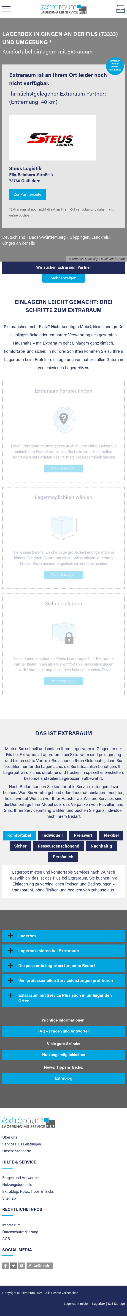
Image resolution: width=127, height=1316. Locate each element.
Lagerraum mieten (76, 1304)
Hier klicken (115, 70)
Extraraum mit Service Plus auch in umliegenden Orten (65, 998)
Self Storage (116, 1304)
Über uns (9, 1137)
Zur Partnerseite (27, 195)
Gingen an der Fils (18, 244)
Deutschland (13, 238)
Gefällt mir (41, 1266)
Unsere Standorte (16, 1151)
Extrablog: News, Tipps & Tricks (28, 1192)
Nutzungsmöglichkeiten (63, 1055)
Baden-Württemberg (47, 238)
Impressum (11, 1225)
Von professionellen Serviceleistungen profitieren (65, 981)
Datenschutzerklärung (20, 1232)
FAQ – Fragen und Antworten (64, 1032)
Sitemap (9, 1199)
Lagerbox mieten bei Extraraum (48, 951)
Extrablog (63, 1079)
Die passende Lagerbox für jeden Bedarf (56, 966)
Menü (8, 8)
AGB (6, 1239)
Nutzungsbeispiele (17, 1185)
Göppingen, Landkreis (89, 238)
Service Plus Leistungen (21, 1144)
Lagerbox (27, 936)
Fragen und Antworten (20, 1178)
